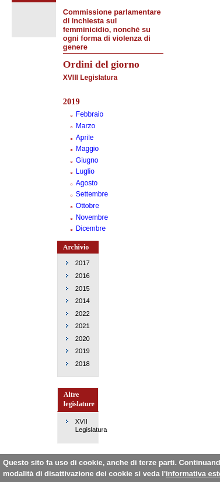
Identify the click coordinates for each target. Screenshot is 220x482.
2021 (82, 325)
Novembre (92, 217)
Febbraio (89, 114)
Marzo (85, 126)
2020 (82, 338)
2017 (82, 262)
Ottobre (87, 206)
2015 (82, 288)
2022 (82, 313)
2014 (82, 300)
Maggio (87, 149)
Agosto (86, 183)
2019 (82, 350)
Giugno (87, 160)
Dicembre (91, 228)
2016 (82, 275)
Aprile (85, 137)
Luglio (85, 171)
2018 (82, 363)
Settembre (92, 194)
